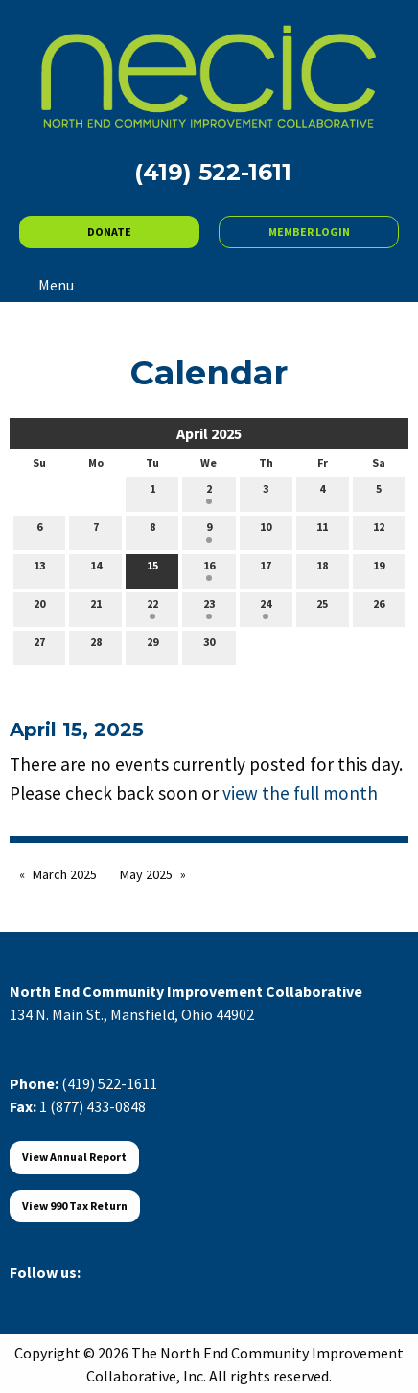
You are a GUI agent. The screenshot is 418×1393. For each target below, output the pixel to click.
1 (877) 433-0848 (92, 1106)
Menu (46, 285)
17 (265, 569)
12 (378, 531)
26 (378, 607)
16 (209, 569)
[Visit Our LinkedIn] (86, 1294)
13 (39, 569)
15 (152, 569)
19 (378, 569)
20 (39, 607)
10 (265, 531)
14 (96, 569)
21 (96, 607)
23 (209, 607)
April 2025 (209, 433)
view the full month (300, 792)
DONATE (109, 231)
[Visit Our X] (55, 1294)
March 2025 (65, 874)
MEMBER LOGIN (309, 231)
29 (152, 646)
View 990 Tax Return (75, 1205)
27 (39, 646)
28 (96, 646)
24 (265, 607)
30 (209, 646)
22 (152, 607)
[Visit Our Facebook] (25, 1294)
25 (322, 607)
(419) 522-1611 (109, 1083)
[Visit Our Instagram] (117, 1294)
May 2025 (146, 874)
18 (322, 569)
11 (322, 531)
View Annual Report (74, 1156)
